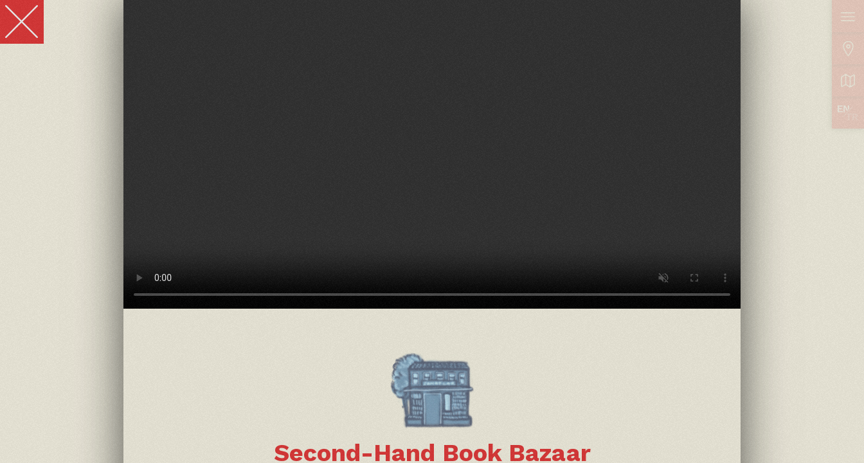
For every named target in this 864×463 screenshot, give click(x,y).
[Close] (22, 22)
